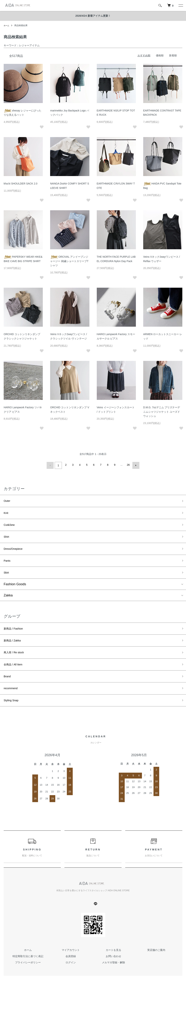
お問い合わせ (113, 971)
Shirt (7, 540)
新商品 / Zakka (14, 649)
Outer (8, 500)
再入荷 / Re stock (16, 662)
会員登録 (71, 971)
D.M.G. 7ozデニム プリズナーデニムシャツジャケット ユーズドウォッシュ (161, 412)
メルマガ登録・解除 (113, 977)
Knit (6, 513)
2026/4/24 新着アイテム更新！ (93, 15)
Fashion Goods (15, 591)
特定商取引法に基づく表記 (27, 971)
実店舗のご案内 (156, 965)
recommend (12, 701)
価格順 (160, 55)
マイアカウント (71, 965)
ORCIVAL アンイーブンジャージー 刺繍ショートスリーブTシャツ (69, 261)
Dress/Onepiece (15, 553)
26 (127, 464)
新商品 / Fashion (16, 636)
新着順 (173, 55)
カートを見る (113, 965)
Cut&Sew (10, 526)
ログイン (71, 977)
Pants (8, 566)
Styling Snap (13, 714)
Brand (8, 688)
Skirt (7, 579)
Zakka (8, 602)
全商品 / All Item (15, 675)
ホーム (7, 25)
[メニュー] (180, 5)
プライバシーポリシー (28, 977)
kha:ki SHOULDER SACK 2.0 (20, 183)
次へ (135, 465)
